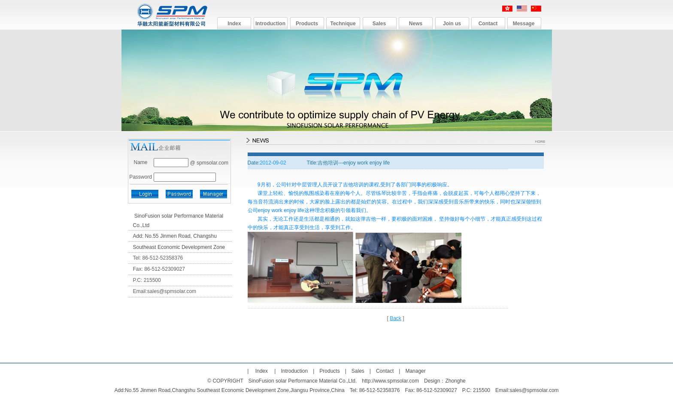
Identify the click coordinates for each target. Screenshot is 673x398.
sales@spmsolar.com (171, 291)
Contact (488, 24)
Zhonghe (455, 381)
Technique (342, 24)
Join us (452, 24)
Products (307, 24)
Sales (379, 24)
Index (234, 24)
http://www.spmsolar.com (390, 381)
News (415, 24)
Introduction (270, 24)
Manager (415, 371)
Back (395, 318)
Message (524, 24)
